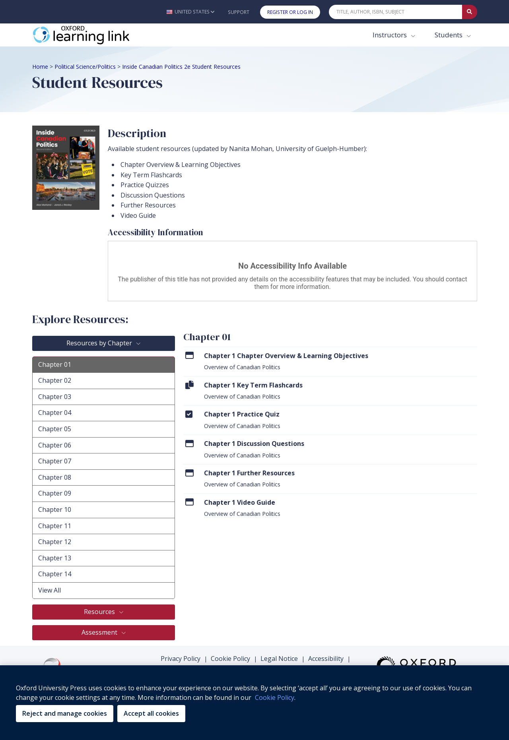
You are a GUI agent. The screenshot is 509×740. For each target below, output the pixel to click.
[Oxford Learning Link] (92, 34)
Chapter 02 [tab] (54, 380)
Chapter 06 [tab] (54, 445)
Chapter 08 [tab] (54, 477)
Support (238, 12)
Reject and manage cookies (64, 713)
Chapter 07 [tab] (54, 461)
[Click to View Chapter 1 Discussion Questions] (189, 443)
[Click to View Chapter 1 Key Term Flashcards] (189, 385)
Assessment (100, 632)
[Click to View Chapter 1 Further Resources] (189, 473)
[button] (190, 11)
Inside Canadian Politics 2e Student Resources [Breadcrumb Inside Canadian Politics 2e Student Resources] (181, 66)
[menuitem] (330, 361)
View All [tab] (49, 590)
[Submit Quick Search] (469, 12)
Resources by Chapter (100, 343)
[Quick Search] (395, 12)
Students (449, 34)
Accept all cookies (151, 713)
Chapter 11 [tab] (54, 525)
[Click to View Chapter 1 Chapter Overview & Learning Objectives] (189, 355)
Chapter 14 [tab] (54, 574)
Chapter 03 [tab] (54, 396)
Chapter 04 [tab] (54, 412)
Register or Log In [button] (290, 12)
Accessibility (326, 658)
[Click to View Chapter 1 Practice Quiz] (188, 414)
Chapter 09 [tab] (54, 493)
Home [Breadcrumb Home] (40, 66)
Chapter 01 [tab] (54, 364)
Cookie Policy (230, 658)
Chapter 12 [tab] (54, 541)
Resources (100, 611)
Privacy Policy (180, 658)
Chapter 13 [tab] (54, 558)
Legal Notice (279, 658)
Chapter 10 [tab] (54, 509)
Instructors (390, 34)
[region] (254, 702)
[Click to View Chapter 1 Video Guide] (189, 502)
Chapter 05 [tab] (54, 428)
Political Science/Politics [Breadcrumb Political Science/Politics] (85, 66)
